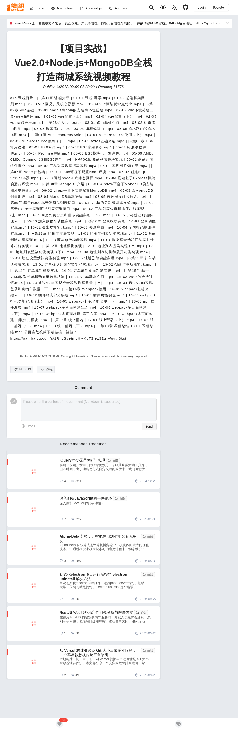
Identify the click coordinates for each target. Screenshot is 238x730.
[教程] (46, 369)
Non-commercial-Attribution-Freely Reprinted (119, 356)
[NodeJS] (21, 369)
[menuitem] (37, 9)
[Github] (185, 7)
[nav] (65, 8)
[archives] (121, 8)
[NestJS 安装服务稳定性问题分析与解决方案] (108, 623)
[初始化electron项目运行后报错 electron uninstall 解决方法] (108, 585)
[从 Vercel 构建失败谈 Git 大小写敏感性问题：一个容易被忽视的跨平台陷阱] (108, 661)
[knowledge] (94, 8)
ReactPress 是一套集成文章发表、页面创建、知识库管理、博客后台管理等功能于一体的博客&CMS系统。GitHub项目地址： (105, 23)
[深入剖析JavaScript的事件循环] (108, 509)
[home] (15, 7)
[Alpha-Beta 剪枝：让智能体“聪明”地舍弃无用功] (108, 547)
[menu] (87, 9)
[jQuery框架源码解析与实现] (108, 471)
